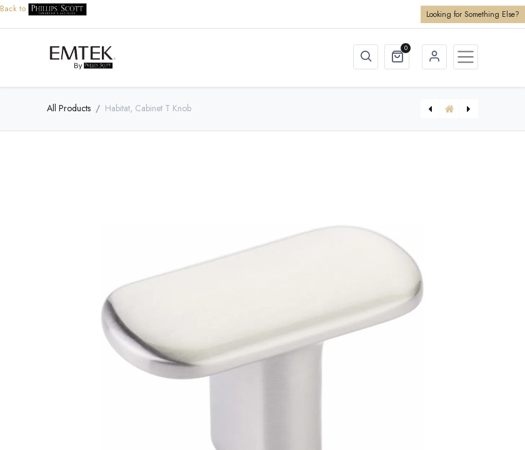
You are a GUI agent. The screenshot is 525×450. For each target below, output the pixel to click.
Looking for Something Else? (472, 14)
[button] (365, 56)
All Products (69, 108)
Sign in (434, 56)
